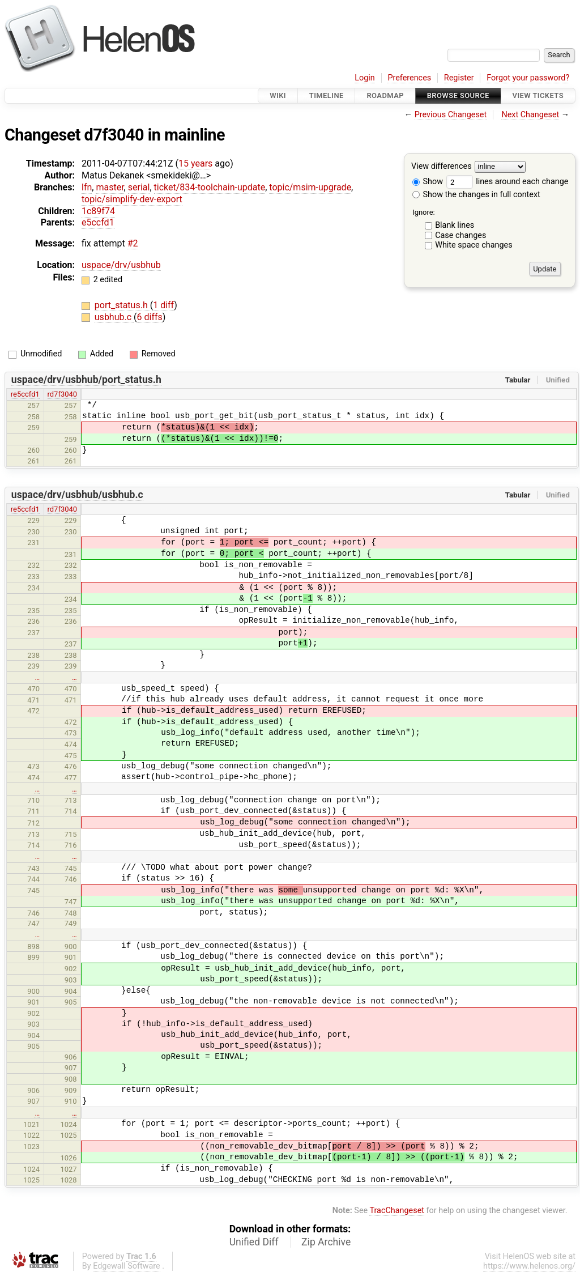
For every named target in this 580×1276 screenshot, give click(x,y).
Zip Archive (326, 1242)
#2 (132, 243)
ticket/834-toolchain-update (210, 187)
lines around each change (507, 181)
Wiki (278, 95)
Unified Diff (254, 1242)
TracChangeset (396, 1210)
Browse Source (458, 95)
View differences (441, 167)
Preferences (409, 78)
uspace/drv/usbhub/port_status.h (86, 379)
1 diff (163, 305)
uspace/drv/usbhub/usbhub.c (77, 494)
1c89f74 (98, 211)
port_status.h (122, 305)
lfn (87, 187)
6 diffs (150, 317)
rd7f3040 (62, 394)
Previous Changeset (451, 115)
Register (459, 78)
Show (427, 181)
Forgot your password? (528, 78)
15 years (195, 163)
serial (139, 187)
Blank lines (454, 225)
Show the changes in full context (476, 194)
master (109, 187)
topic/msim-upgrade (310, 187)
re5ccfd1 (25, 394)
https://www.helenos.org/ (529, 1266)
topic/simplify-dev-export (132, 199)
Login (365, 78)
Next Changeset (530, 115)
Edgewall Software (126, 1266)
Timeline (326, 95)
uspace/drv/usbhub (121, 265)
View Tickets (538, 95)
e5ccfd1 (98, 222)
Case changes (460, 235)
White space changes (474, 245)
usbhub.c (114, 317)
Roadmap (385, 95)
